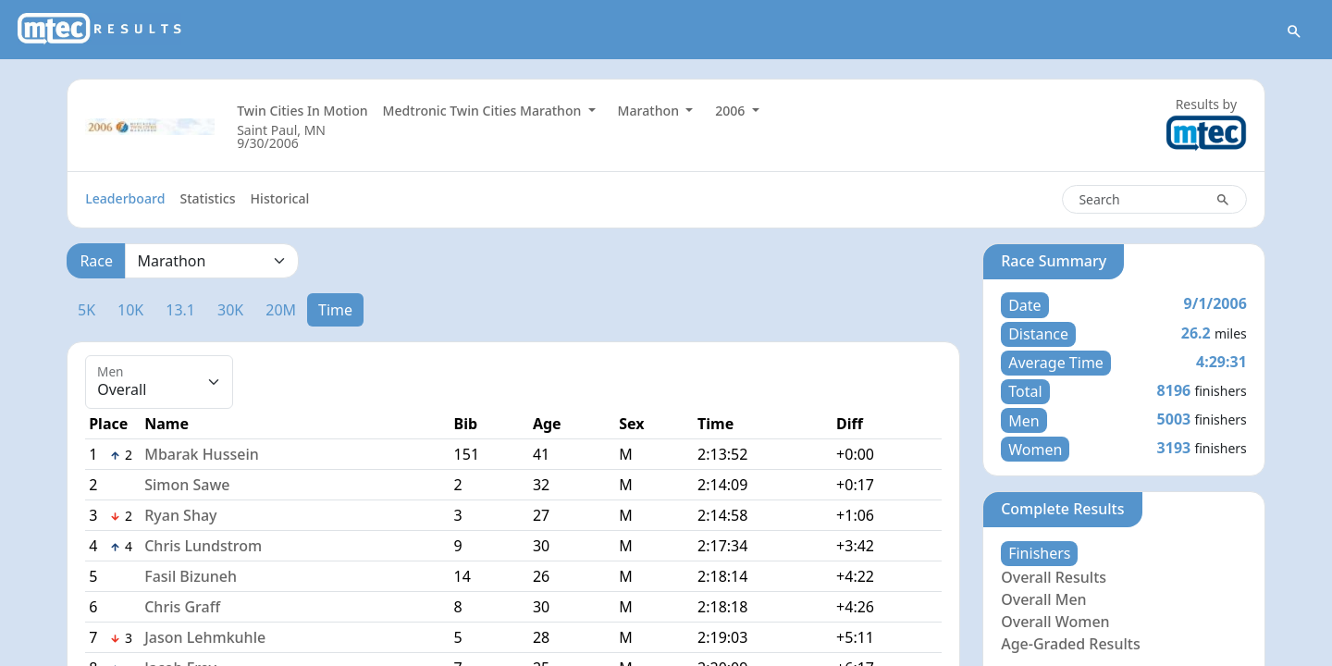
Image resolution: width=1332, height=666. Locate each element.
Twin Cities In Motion (302, 113)
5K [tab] (86, 312)
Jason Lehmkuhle (204, 640)
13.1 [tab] (180, 312)
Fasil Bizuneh (190, 579)
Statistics (207, 201)
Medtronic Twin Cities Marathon (484, 113)
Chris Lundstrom (203, 548)
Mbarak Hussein (201, 457)
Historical (280, 201)
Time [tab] (335, 312)
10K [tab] (130, 312)
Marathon (650, 113)
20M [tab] (280, 312)
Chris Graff (182, 609)
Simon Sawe (186, 487)
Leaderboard (125, 201)
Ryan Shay (180, 518)
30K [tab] (230, 312)
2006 (731, 113)
